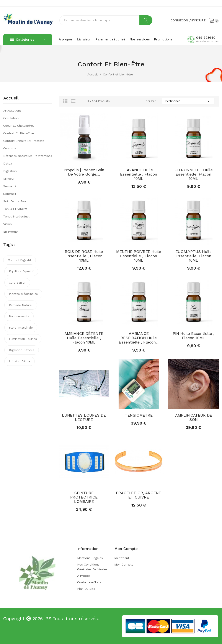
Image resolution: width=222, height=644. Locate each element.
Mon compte (123, 564)
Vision (7, 224)
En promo (10, 231)
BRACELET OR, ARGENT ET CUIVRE (138, 495)
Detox (7, 163)
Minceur (9, 178)
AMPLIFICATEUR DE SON (193, 417)
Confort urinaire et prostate (23, 140)
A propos (83, 575)
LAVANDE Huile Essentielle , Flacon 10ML (138, 174)
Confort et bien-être (18, 133)
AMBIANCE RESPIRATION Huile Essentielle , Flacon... (138, 337)
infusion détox (19, 361)
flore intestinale (21, 327)
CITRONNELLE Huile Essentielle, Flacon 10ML (194, 174)
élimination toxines (23, 338)
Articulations (12, 110)
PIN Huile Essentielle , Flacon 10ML (193, 335)
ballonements (19, 316)
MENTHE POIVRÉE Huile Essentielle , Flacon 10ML (138, 255)
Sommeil (9, 193)
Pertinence (188, 101)
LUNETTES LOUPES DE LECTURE (84, 417)
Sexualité (9, 186)
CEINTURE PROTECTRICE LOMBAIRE (84, 497)
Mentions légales (90, 558)
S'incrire (198, 20)
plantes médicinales (23, 294)
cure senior (17, 282)
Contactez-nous (89, 582)
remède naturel (21, 305)
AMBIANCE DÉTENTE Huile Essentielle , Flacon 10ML (83, 337)
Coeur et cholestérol (18, 125)
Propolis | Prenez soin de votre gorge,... (84, 172)
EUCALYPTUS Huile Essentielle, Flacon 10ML (193, 255)
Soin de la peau (15, 201)
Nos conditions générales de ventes (92, 567)
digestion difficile (21, 350)
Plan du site (86, 588)
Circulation (11, 118)
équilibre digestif (21, 271)
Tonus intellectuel (16, 216)
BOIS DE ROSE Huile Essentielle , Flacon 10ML (84, 255)
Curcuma (9, 148)
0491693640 (205, 38)
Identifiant (121, 558)
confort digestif (19, 260)
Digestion (10, 171)
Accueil (11, 98)
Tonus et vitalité (15, 209)
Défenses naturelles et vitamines (27, 156)
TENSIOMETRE (139, 415)
